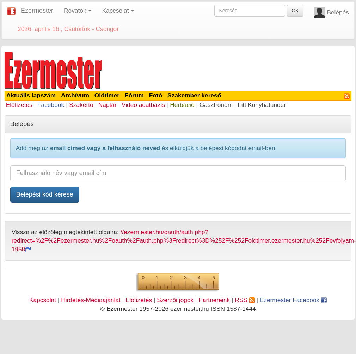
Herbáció (182, 104)
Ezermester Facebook (293, 299)
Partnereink (214, 299)
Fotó (155, 95)
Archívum (75, 95)
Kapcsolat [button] (118, 10)
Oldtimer (106, 95)
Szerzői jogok (175, 299)
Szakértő (81, 104)
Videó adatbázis (143, 104)
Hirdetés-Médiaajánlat (91, 299)
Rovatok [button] (77, 10)
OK (295, 10)
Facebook (50, 104)
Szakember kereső (194, 95)
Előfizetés (19, 104)
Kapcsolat (42, 299)
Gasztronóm (216, 104)
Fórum (134, 95)
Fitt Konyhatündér (262, 104)
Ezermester (37, 10)
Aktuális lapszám (31, 95)
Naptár (107, 104)
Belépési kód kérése (44, 194)
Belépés (338, 12)
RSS (244, 299)
